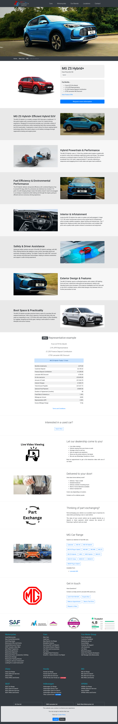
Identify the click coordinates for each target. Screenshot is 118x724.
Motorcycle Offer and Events (13, 643)
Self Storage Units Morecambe (90, 655)
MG (27, 58)
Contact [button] (97, 4)
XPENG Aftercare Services (88, 688)
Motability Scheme (48, 643)
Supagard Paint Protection (50, 653)
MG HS (78, 545)
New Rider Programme (11, 649)
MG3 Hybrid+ (89, 554)
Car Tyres (46, 651)
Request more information (82, 102)
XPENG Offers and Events (88, 692)
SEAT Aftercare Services (12, 690)
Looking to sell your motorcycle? (14, 661)
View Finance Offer (67, 94)
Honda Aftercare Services (50, 675)
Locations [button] (86, 4)
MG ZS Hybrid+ (72, 554)
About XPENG (85, 690)
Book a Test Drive (89, 601)
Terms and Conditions (59, 408)
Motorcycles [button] (61, 4)
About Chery (8, 675)
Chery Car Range (10, 672)
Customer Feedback (87, 639)
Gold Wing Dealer (10, 641)
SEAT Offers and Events (12, 692)
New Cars (22, 58)
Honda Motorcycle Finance (13, 645)
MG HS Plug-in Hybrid (74, 549)
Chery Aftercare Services (12, 673)
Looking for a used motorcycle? (14, 663)
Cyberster (70, 545)
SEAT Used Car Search (11, 688)
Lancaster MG (74, 571)
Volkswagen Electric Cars (50, 688)
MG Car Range (85, 672)
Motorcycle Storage (10, 657)
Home (15, 58)
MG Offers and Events (87, 677)
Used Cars (46, 639)
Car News (84, 649)
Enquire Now (86, 597)
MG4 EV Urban (72, 559)
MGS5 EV (82, 559)
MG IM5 (85, 549)
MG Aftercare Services (87, 675)
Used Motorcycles (10, 637)
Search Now (59, 429)
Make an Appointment (74, 601)
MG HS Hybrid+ (87, 545)
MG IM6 (93, 549)
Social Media (85, 643)
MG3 (80, 554)
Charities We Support (87, 645)
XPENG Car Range (86, 686)
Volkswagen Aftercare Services (52, 692)
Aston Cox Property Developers (90, 653)
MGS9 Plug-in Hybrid (74, 564)
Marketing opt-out (86, 641)
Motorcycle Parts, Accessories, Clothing (16, 655)
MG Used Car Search (87, 673)
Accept (56, 719)
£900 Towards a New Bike (12, 647)
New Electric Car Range (50, 641)
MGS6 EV (90, 559)
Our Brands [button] (75, 4)
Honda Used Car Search (50, 673)
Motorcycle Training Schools (13, 659)
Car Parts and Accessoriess (51, 649)
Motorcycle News (86, 651)
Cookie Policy (61, 714)
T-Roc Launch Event (49, 694)
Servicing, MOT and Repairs (51, 645)
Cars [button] (51, 4)
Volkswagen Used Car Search (51, 690)
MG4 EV (98, 554)
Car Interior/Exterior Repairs (51, 647)
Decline (62, 719)
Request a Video (72, 606)
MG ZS (100, 549)
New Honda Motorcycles (12, 639)
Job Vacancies (85, 647)
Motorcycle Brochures (11, 651)
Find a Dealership (86, 637)
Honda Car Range (48, 672)
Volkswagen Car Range (50, 686)
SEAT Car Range (10, 686)
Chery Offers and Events (12, 677)
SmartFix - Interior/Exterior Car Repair (54, 655)
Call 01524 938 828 (73, 597)
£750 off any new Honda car (51, 677)
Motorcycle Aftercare (11, 653)
